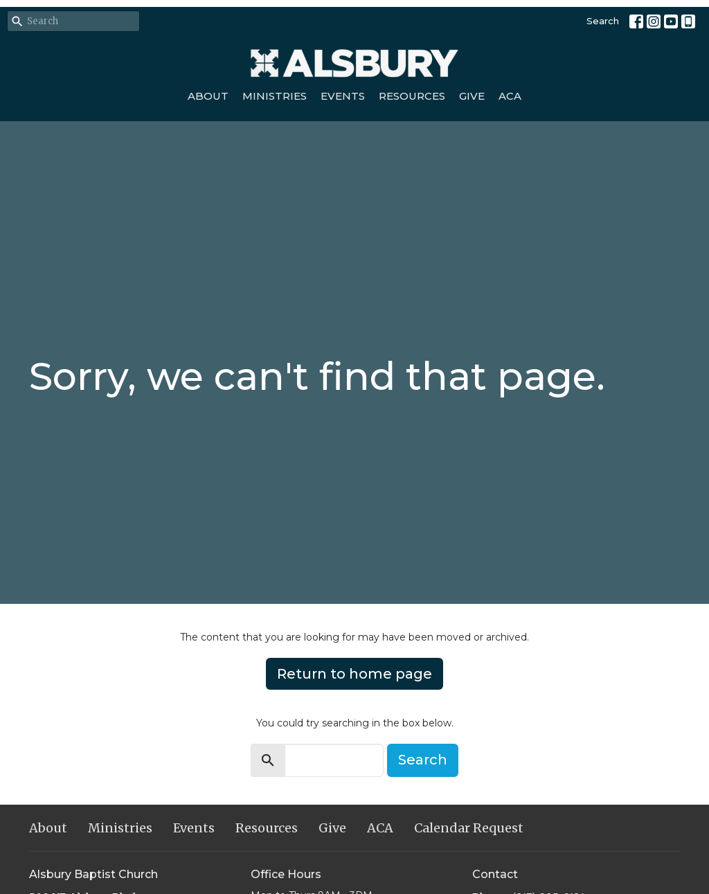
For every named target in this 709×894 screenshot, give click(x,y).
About (208, 95)
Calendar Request (468, 828)
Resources (412, 95)
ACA (510, 95)
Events (343, 95)
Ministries (274, 95)
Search (602, 20)
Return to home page (354, 673)
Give (472, 95)
